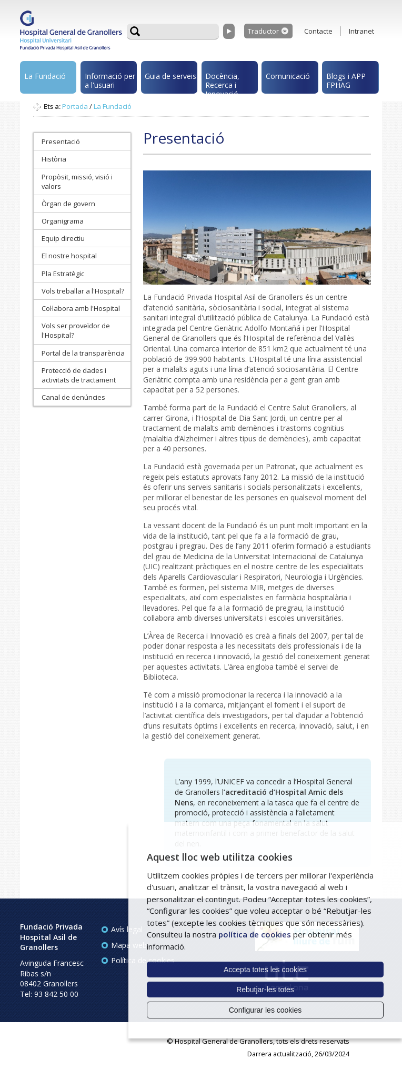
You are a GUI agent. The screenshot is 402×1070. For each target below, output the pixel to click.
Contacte (318, 31)
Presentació (61, 141)
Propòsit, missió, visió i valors (77, 181)
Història (54, 159)
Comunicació (288, 76)
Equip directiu (63, 238)
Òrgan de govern (68, 203)
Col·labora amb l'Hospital (81, 308)
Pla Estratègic (63, 273)
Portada (75, 106)
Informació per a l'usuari (110, 80)
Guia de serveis (170, 76)
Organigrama (63, 221)
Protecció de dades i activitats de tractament (79, 375)
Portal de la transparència (83, 353)
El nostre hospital (69, 255)
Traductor (263, 31)
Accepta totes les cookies (265, 969)
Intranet (361, 31)
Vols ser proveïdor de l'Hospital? (76, 330)
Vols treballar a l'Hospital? (83, 291)
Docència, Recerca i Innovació (222, 82)
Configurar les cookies (265, 1010)
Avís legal (127, 929)
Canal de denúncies (73, 397)
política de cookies (254, 934)
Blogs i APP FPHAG (346, 80)
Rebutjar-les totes (265, 989)
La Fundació (45, 76)
